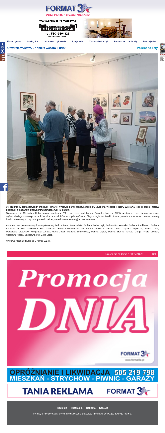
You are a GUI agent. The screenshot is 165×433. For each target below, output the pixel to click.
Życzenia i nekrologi (98, 41)
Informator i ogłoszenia (55, 41)
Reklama (91, 408)
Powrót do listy (147, 48)
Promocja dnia (149, 41)
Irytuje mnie (77, 41)
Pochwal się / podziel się (125, 41)
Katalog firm (32, 41)
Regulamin (77, 408)
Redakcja (62, 408)
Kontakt (103, 408)
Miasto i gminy (14, 41)
